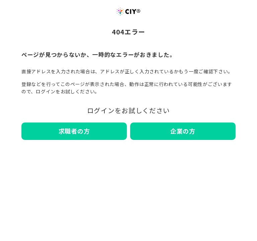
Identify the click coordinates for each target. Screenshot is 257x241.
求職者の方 (74, 131)
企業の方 (182, 131)
